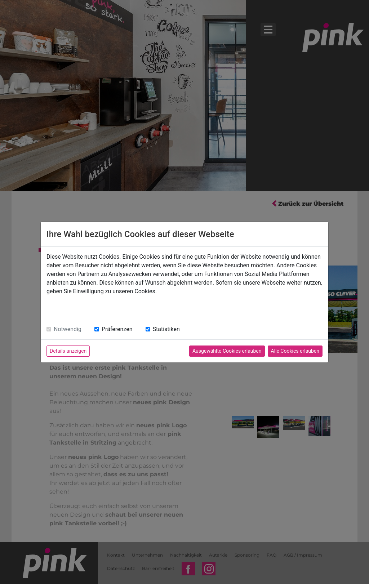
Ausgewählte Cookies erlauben (227, 351)
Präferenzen (117, 329)
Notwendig (67, 329)
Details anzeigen (68, 351)
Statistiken (166, 329)
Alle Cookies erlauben (295, 351)
